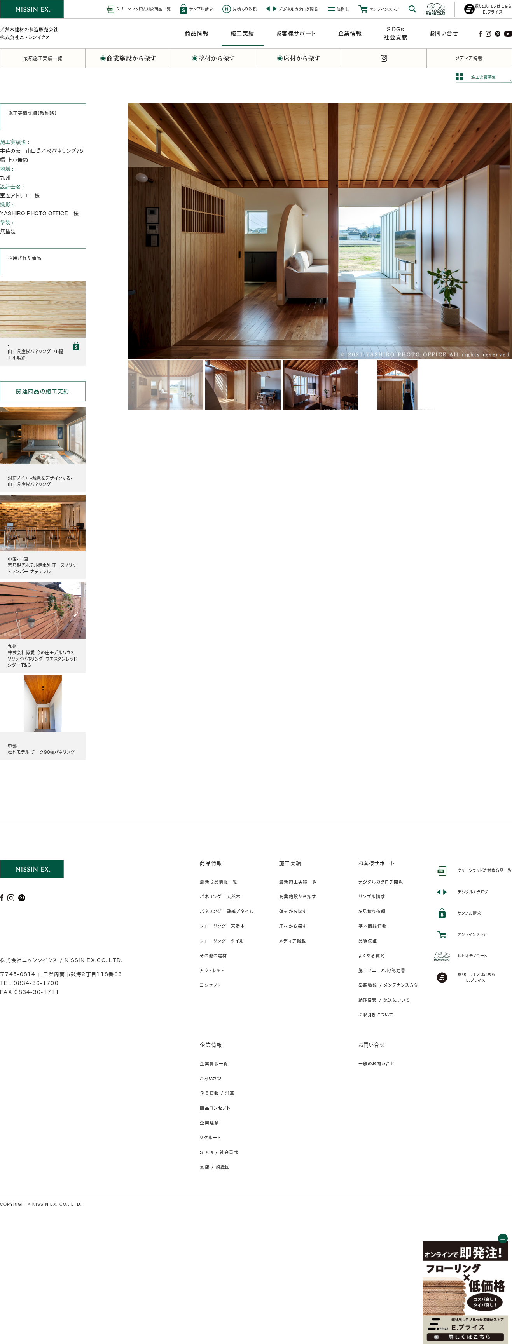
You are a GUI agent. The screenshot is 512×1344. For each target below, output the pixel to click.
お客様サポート (376, 863)
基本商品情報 (372, 926)
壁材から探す (293, 911)
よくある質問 (371, 956)
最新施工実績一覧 (298, 882)
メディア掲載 (292, 941)
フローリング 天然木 (222, 926)
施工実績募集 (483, 77)
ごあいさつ (211, 1078)
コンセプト (210, 985)
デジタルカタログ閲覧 (380, 882)
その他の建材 (213, 956)
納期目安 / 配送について (384, 1000)
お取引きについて (375, 1015)
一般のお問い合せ (376, 1064)
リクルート (210, 1137)
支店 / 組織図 (215, 1167)
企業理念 (209, 1123)
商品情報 (211, 863)
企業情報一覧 (214, 1064)
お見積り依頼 (372, 911)
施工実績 (290, 863)
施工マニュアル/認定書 (381, 970)
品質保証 (367, 941)
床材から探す (293, 926)
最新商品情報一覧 (219, 882)
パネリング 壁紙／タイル (226, 911)
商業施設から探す (297, 896)
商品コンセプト (215, 1108)
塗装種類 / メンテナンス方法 (388, 985)
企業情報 (211, 1045)
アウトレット (212, 970)
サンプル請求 (371, 896)
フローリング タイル (222, 941)
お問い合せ (371, 1045)
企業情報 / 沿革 (217, 1093)
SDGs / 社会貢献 (219, 1152)
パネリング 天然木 (220, 896)
